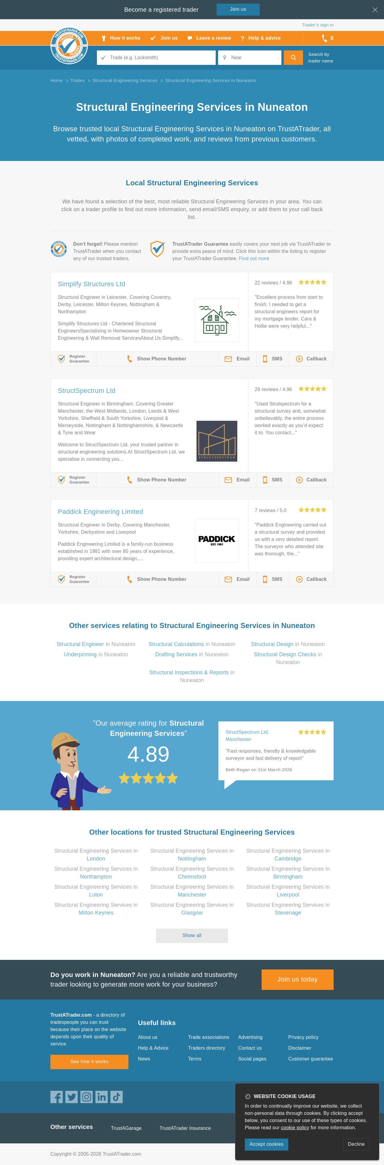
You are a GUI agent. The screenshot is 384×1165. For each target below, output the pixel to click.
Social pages (252, 1058)
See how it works (89, 1061)
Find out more (254, 258)
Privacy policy (303, 1037)
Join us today (298, 979)
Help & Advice (153, 1048)
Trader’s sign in (318, 24)
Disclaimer (299, 1048)
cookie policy (295, 1127)
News (144, 1058)
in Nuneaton (96, 644)
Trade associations (208, 1037)
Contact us (250, 1048)
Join (238, 9)
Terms (195, 1058)
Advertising (250, 1037)
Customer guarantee (310, 1058)
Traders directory (206, 1048)
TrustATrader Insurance (185, 1128)
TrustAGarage (126, 1128)
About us (148, 1037)
